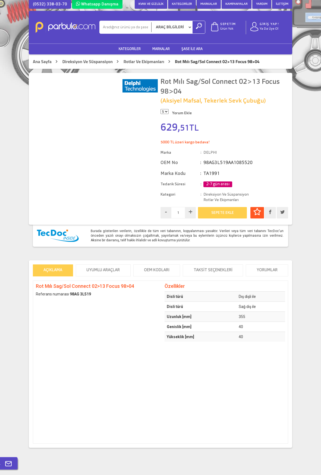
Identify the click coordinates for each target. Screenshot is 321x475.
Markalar (208, 4)
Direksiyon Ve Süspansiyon (87, 61)
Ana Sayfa (42, 61)
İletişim (282, 4)
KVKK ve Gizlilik (151, 4)
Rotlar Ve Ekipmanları (144, 61)
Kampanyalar (236, 4)
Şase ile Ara (192, 49)
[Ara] (125, 27)
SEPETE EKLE (222, 213)
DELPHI (210, 153)
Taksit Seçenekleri (213, 270)
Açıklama (52, 270)
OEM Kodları (156, 270)
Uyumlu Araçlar (103, 270)
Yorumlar (267, 270)
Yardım (262, 4)
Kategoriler (182, 4)
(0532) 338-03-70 (50, 4)
